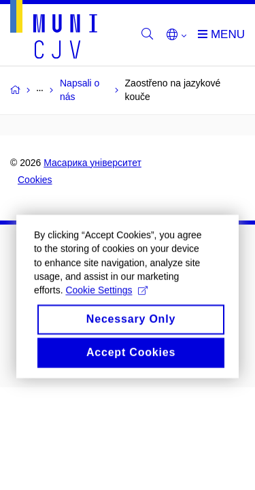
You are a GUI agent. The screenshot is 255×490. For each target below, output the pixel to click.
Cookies (35, 179)
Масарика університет (92, 162)
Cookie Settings (106, 298)
